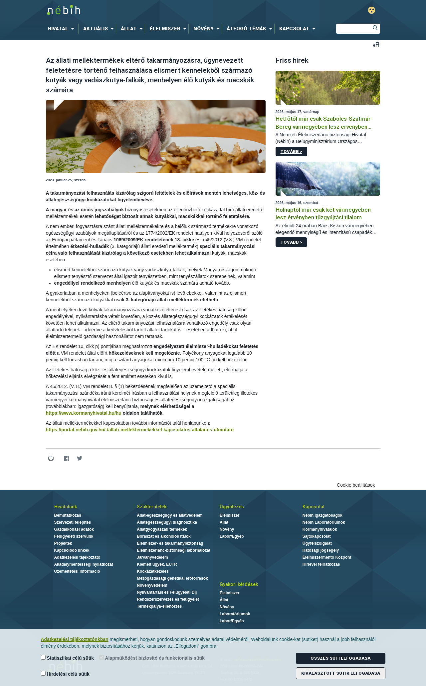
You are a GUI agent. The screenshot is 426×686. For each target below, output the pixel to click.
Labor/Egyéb (232, 536)
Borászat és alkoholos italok (163, 536)
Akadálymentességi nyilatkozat (83, 564)
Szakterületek (151, 506)
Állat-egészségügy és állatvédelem (169, 515)
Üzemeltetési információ (77, 571)
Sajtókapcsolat (317, 536)
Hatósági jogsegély (321, 550)
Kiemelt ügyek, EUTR (157, 564)
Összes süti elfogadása (340, 658)
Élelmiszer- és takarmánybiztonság (170, 543)
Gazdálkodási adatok (74, 529)
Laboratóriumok (235, 614)
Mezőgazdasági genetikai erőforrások (172, 578)
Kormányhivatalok (320, 529)
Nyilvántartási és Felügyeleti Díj (167, 592)
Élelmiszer (229, 515)
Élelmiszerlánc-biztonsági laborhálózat (173, 550)
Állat (224, 522)
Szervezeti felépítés (72, 522)
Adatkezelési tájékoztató (77, 557)
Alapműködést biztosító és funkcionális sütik (152, 658)
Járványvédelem (152, 557)
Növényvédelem (152, 585)
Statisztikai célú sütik (67, 658)
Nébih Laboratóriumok (324, 522)
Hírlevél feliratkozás (321, 564)
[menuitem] (62, 29)
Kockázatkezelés (152, 571)
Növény (227, 529)
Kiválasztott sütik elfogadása (340, 673)
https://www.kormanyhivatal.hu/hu (83, 413)
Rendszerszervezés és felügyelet (168, 599)
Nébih (142, 10)
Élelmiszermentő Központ (327, 557)
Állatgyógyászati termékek (162, 529)
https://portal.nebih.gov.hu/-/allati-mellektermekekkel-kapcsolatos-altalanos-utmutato (140, 429)
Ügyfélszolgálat (317, 543)
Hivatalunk (65, 506)
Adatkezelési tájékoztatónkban (74, 639)
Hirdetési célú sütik (65, 674)
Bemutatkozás (67, 515)
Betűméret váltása (376, 44)
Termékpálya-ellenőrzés (159, 606)
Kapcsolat (313, 506)
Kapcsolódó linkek (72, 550)
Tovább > (291, 151)
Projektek (63, 543)
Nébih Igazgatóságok (322, 515)
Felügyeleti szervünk (74, 536)
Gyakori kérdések (239, 584)
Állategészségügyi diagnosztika (167, 522)
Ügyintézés (232, 506)
